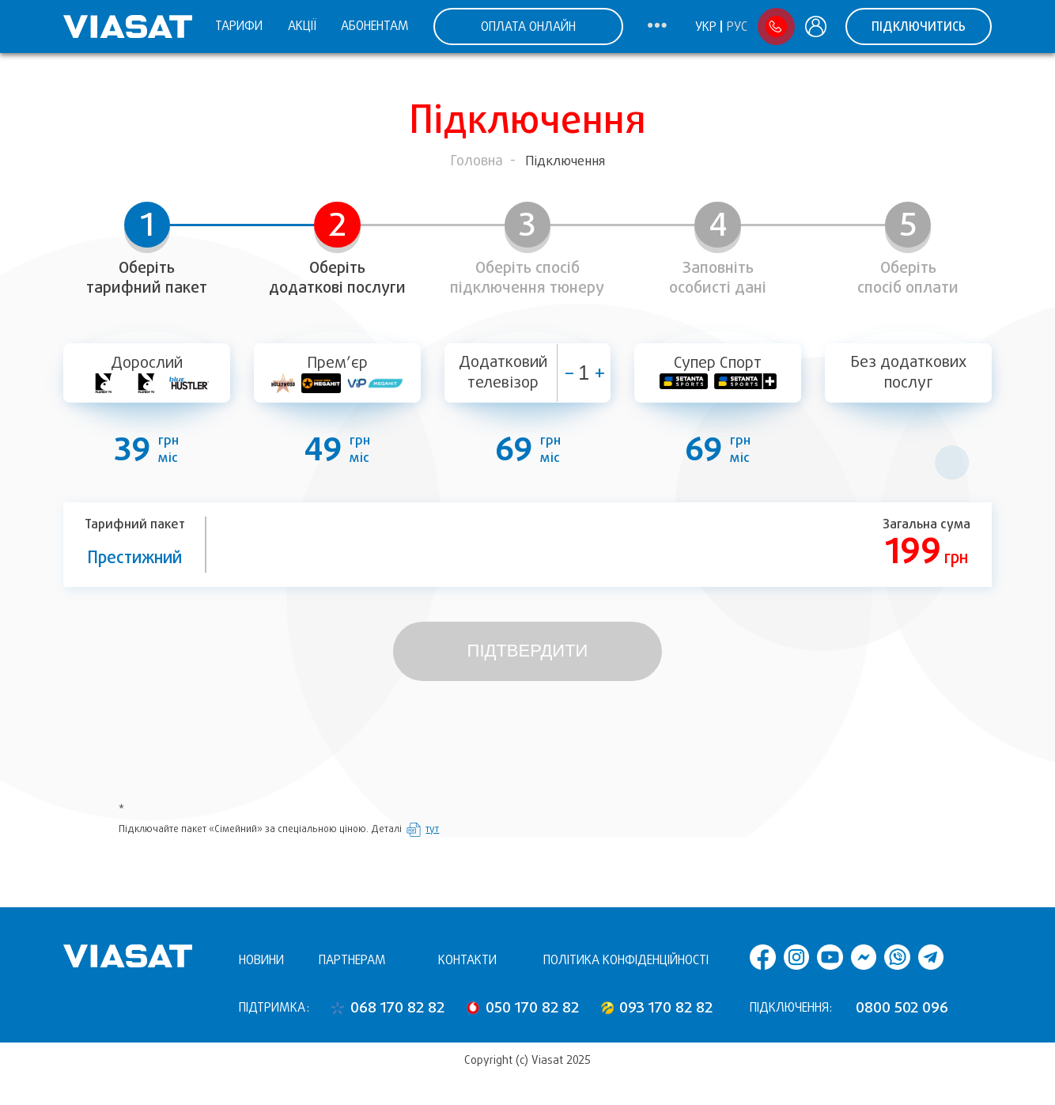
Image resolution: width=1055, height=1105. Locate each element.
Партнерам (352, 960)
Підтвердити (527, 650)
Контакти (467, 960)
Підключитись (919, 26)
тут (432, 829)
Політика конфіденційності (626, 960)
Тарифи (239, 25)
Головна (477, 160)
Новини (261, 960)
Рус (737, 27)
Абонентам (375, 25)
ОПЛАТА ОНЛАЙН (528, 26)
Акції (302, 25)
